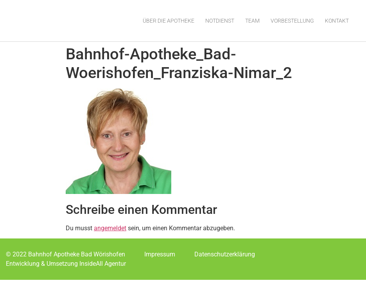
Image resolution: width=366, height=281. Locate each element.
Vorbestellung (292, 21)
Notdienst (219, 21)
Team (252, 21)
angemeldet (110, 228)
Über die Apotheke (168, 21)
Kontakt (337, 21)
